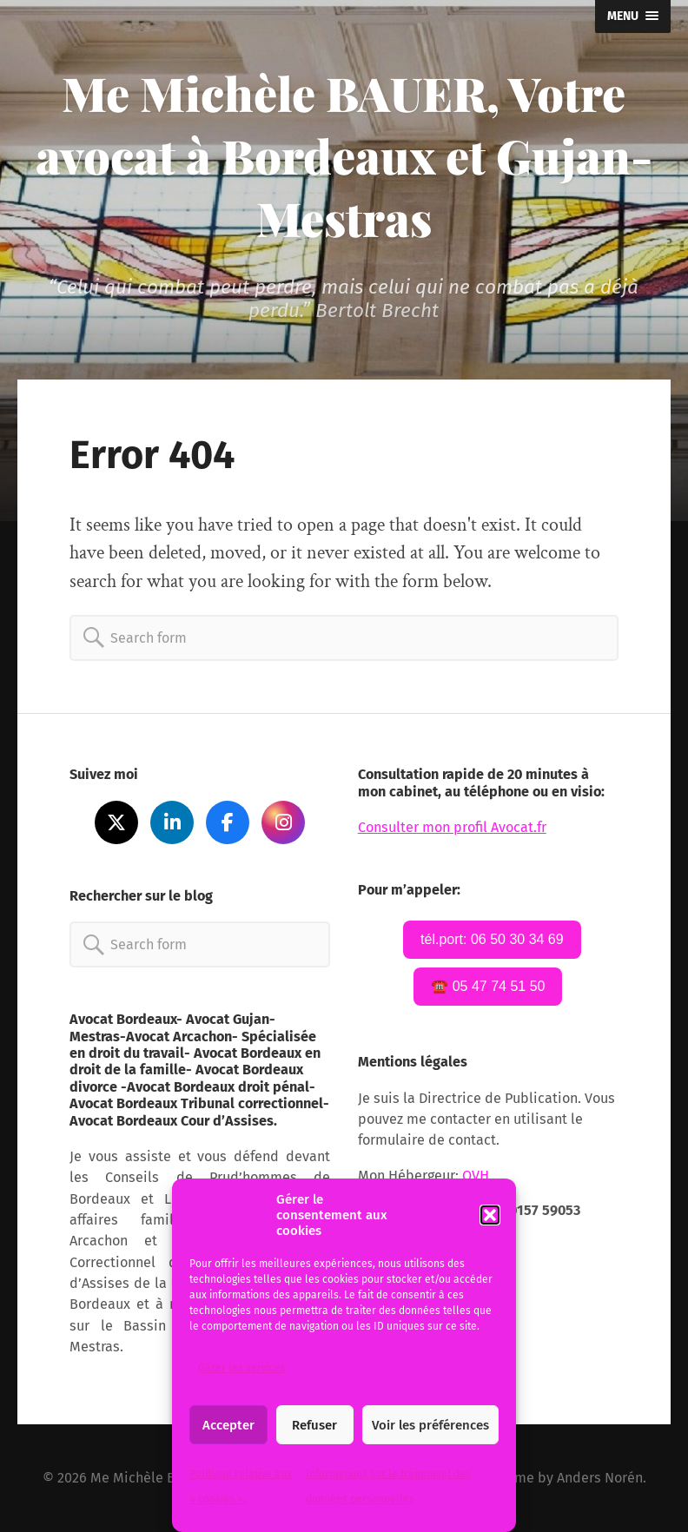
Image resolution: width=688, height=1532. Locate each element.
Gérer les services (242, 1368)
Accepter (228, 1425)
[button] (490, 1215)
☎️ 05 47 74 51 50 (488, 986)
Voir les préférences (430, 1425)
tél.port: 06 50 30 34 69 (492, 939)
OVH (477, 1175)
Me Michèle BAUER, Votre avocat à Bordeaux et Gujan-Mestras (344, 155)
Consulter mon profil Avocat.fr (452, 827)
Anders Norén (600, 1477)
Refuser (314, 1425)
